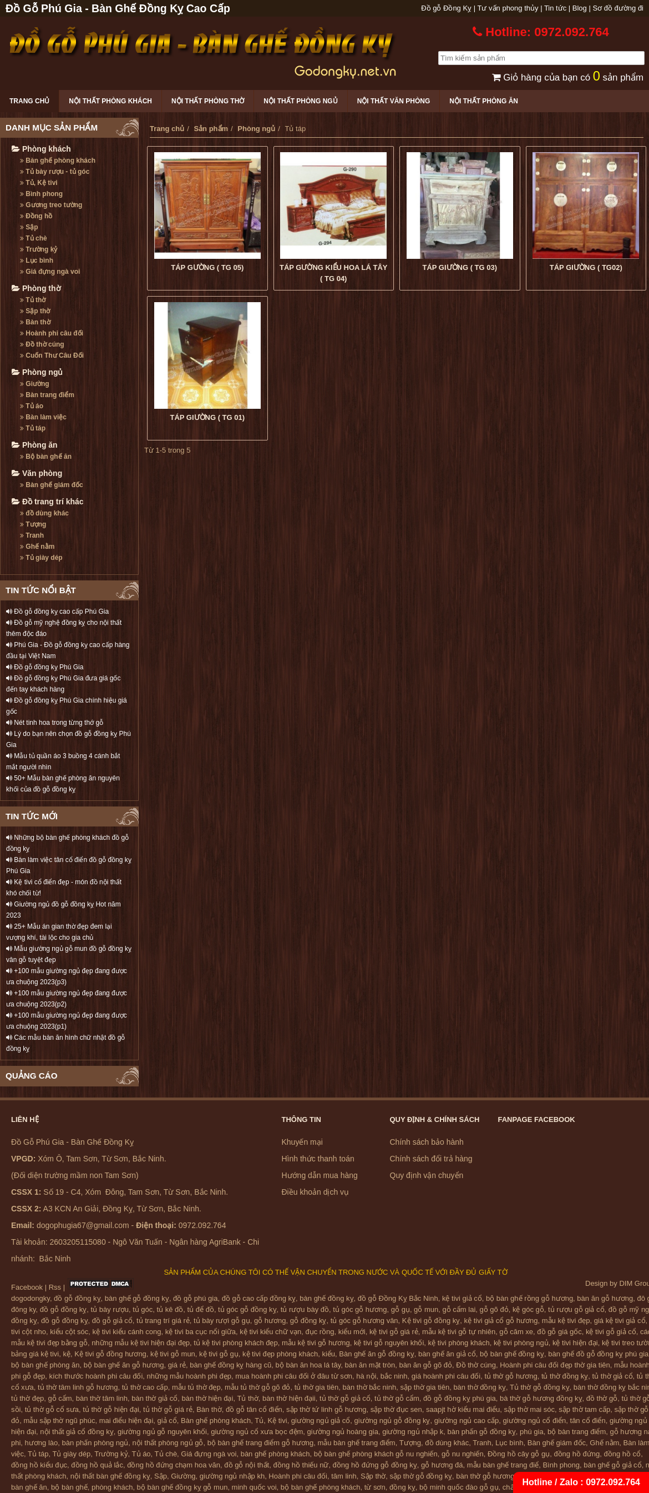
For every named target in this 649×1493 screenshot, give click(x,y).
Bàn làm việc (43, 417)
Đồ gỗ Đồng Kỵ (446, 8)
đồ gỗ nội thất (246, 1465)
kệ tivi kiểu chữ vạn (270, 1331)
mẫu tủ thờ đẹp (196, 1387)
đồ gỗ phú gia (195, 1298)
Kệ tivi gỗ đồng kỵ (431, 1320)
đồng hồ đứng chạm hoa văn (173, 1465)
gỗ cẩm (60, 1398)
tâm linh (344, 1476)
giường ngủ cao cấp (466, 1420)
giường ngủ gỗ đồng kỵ (392, 1420)
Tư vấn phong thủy (508, 8)
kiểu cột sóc (69, 1331)
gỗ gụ (400, 1309)
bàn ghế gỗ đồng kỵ (137, 1298)
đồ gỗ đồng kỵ (77, 1298)
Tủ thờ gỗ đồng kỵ (540, 1387)
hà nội (366, 1376)
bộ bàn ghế (69, 1487)
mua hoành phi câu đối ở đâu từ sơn (293, 1376)
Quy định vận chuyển (427, 1175)
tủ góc (143, 1309)
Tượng (33, 524)
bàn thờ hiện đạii (289, 1398)
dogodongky (30, 1298)
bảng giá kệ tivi (35, 1354)
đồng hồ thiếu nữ (300, 1465)
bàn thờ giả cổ (154, 1398)
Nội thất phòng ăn (483, 101)
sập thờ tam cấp (584, 1409)
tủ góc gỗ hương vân (364, 1320)
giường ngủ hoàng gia (342, 1431)
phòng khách (112, 1487)
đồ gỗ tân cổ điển (254, 1409)
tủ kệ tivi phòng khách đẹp (235, 1343)
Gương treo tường (51, 205)
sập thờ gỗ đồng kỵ (421, 1476)
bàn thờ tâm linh (102, 1398)
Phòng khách (41, 148)
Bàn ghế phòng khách (57, 160)
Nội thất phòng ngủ (300, 101)
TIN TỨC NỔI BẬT (41, 590)
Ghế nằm (37, 546)
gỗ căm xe (516, 1331)
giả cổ (167, 1420)
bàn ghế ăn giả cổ (447, 1354)
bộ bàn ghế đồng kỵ (512, 1354)
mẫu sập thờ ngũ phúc (59, 1420)
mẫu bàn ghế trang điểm (356, 1443)
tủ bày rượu (110, 1309)
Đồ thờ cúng (42, 344)
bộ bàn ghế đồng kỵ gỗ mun (182, 1487)
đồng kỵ (402, 1487)
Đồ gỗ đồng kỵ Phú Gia (44, 667)
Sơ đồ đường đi (617, 8)
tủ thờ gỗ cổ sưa (52, 1409)
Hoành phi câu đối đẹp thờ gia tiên (555, 1365)
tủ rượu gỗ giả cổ (576, 1309)
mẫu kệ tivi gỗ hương (316, 1343)
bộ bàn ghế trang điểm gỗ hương (260, 1443)
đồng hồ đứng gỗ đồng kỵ (375, 1465)
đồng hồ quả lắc (97, 1465)
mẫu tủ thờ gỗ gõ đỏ (258, 1387)
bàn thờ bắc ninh (370, 1387)
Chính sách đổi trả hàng (431, 1158)
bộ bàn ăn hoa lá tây (308, 1365)
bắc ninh (394, 1376)
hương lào (41, 1443)
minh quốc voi (254, 1487)
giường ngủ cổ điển (534, 1420)
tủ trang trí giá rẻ (163, 1320)
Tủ (259, 1420)
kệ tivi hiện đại (575, 1343)
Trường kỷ (38, 249)
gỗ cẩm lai (458, 1309)
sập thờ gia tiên (424, 1387)
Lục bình (36, 260)
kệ (67, 1354)
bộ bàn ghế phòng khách (321, 1487)
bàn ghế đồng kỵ (326, 1298)
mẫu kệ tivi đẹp (566, 1320)
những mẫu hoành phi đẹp (189, 1376)
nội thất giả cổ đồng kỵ (76, 1431)
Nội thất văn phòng (393, 101)
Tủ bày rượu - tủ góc (54, 172)
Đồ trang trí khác (48, 501)
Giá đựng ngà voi (50, 271)
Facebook (27, 1287)
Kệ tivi (277, 1420)
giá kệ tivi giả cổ (620, 1320)
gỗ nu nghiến (463, 1454)
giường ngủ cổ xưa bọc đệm (257, 1431)
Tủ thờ (32, 300)
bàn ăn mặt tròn (369, 1365)
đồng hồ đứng (577, 1454)
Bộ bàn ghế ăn (46, 456)
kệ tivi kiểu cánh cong (127, 1331)
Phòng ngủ (37, 372)
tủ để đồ (200, 1309)
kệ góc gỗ (528, 1309)
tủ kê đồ (170, 1309)
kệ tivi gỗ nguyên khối (389, 1343)
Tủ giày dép (41, 558)
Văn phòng (37, 473)
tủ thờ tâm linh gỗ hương (78, 1387)
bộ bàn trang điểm (576, 1431)
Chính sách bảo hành (427, 1142)
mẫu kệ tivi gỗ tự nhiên (458, 1331)
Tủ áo (31, 406)
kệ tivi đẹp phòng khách (280, 1354)
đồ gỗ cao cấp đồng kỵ (259, 1298)
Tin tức (555, 8)
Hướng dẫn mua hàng (320, 1175)
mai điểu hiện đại (126, 1420)
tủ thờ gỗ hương (510, 1376)
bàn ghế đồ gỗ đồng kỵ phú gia (598, 1354)
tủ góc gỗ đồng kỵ (247, 1309)
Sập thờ (35, 311)
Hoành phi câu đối (51, 333)
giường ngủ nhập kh (232, 1476)
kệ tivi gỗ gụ (219, 1354)
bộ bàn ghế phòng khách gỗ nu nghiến (376, 1454)
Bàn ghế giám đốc (51, 485)
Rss (55, 1287)
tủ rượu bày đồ (305, 1309)
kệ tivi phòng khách (459, 1343)
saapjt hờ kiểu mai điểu (463, 1409)
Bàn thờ (35, 322)
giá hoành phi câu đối (446, 1376)
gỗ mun (426, 1309)
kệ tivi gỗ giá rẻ (393, 1331)
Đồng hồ (36, 216)
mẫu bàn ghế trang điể (503, 1465)
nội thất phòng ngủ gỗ (168, 1443)
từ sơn (375, 1487)
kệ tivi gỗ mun (172, 1354)
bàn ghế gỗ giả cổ (612, 1465)
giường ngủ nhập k (412, 1431)
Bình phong (41, 194)
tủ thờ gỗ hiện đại (111, 1409)
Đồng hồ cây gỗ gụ (519, 1454)
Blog (579, 8)
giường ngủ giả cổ (321, 1420)
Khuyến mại (302, 1142)
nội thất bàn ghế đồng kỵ (110, 1476)
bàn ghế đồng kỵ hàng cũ (230, 1365)
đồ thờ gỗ (602, 1398)
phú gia (532, 1431)
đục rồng (319, 1331)
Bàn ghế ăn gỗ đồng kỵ (376, 1354)
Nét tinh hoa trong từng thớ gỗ (54, 723)
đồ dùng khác (44, 513)
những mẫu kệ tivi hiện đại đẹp (141, 1343)
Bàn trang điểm (47, 395)
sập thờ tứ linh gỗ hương (326, 1409)
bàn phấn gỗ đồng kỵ (482, 1431)
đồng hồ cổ (622, 1454)
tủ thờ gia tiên (317, 1387)
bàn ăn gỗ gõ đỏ (425, 1365)
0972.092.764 (613, 1482)
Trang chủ (29, 101)
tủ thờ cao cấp (145, 1387)
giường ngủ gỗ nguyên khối (162, 1431)
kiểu (328, 1354)
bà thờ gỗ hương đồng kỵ (541, 1398)
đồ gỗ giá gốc (559, 1331)
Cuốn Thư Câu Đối (52, 355)
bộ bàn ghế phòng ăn (45, 1365)
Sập (29, 227)
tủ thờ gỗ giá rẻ (167, 1409)
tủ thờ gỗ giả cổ (345, 1398)
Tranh (32, 535)
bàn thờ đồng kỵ (479, 1387)
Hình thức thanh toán (318, 1158)
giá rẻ (177, 1365)
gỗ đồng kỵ (308, 1320)
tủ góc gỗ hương (360, 1309)
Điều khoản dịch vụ (315, 1192)
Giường (34, 384)
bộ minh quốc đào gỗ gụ (459, 1487)
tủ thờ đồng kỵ (564, 1376)
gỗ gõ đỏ (494, 1309)
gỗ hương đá (442, 1465)
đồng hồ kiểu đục (39, 1465)
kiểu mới (352, 1331)
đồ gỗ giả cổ (112, 1320)
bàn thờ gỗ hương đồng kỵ (499, 1476)
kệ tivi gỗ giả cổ (611, 1331)
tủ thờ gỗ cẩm (396, 1398)
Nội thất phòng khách (110, 101)
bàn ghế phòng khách (275, 1454)
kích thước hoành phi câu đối (96, 1376)
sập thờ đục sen (396, 1409)
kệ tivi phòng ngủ (521, 1343)
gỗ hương (270, 1320)
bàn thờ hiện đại (208, 1398)
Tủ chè (33, 238)
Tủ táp (32, 428)
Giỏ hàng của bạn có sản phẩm (567, 77)
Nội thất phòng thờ (207, 101)
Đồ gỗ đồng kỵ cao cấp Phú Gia (57, 611)
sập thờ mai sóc (529, 1409)
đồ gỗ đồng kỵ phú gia (459, 1398)
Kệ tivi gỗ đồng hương (110, 1354)
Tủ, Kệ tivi (39, 183)
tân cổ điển (588, 1420)
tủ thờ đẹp (27, 1398)
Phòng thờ (36, 288)
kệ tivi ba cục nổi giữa (200, 1331)
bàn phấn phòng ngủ (95, 1443)
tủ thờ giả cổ (612, 1376)
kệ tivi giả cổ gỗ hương (501, 1320)
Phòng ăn (35, 444)
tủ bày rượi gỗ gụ (222, 1320)
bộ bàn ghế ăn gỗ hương (124, 1365)
